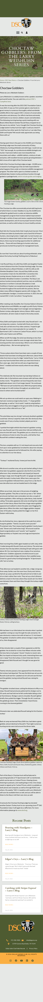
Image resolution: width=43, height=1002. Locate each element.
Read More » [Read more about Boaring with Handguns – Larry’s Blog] (9, 844)
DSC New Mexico (10, 80)
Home (2, 80)
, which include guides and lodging (29, 176)
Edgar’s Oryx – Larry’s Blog (19, 859)
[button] (18, 32)
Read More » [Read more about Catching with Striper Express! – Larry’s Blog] (9, 905)
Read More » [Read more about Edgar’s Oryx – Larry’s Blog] (9, 873)
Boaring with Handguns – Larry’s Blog (18, 829)
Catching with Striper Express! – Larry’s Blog (20, 889)
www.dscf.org (22, 810)
